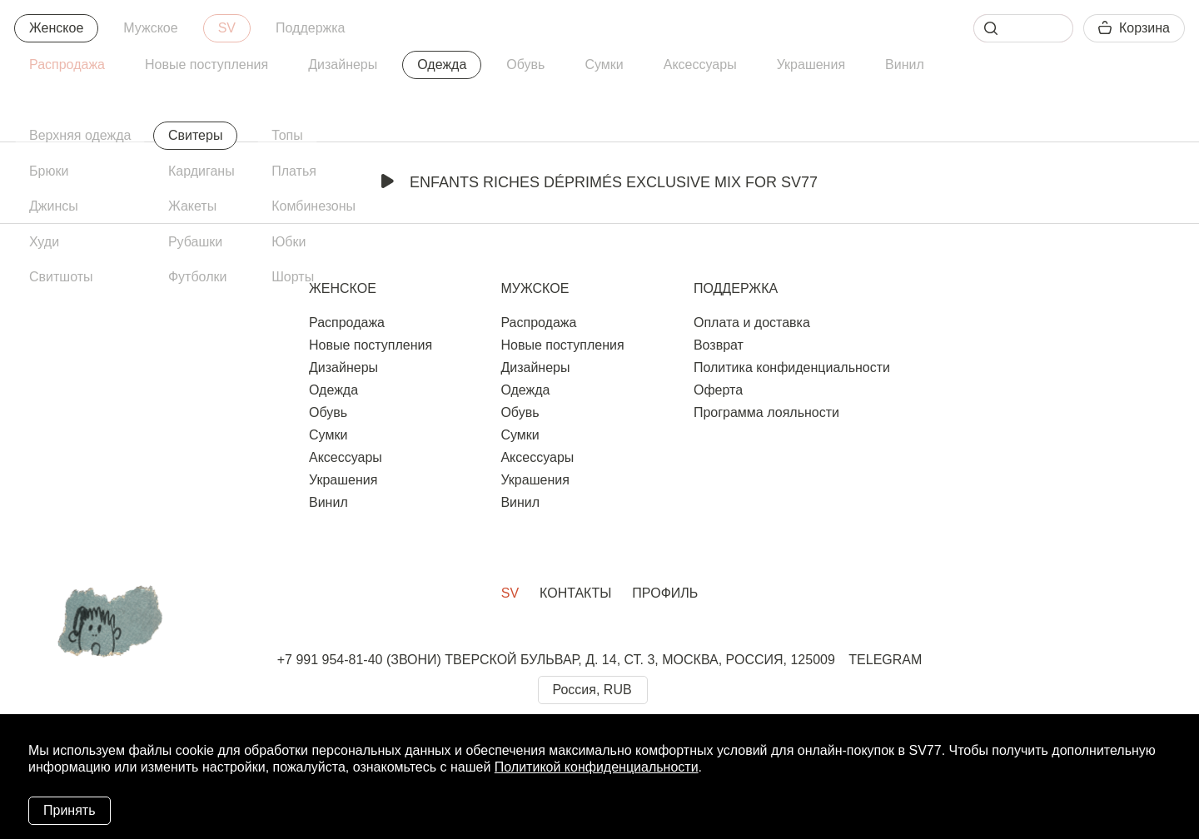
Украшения (811, 64)
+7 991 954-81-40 (330, 660)
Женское (56, 28)
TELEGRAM (885, 660)
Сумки (604, 64)
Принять (69, 810)
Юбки (288, 242)
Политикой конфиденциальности (597, 767)
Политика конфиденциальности (792, 367)
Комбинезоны (313, 206)
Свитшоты (61, 277)
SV (227, 28)
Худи (44, 242)
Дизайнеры (342, 64)
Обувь (525, 64)
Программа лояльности (766, 412)
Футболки (197, 277)
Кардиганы (201, 171)
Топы (287, 135)
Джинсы (53, 206)
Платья (293, 171)
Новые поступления (206, 64)
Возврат (719, 345)
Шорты (292, 277)
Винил (904, 64)
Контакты (575, 593)
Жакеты (192, 206)
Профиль (665, 593)
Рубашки (195, 242)
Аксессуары (700, 64)
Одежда (441, 64)
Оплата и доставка (752, 322)
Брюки (48, 171)
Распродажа (67, 64)
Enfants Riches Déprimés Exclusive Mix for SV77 (599, 182)
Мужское (150, 28)
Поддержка (310, 28)
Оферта (718, 390)
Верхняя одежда (80, 135)
